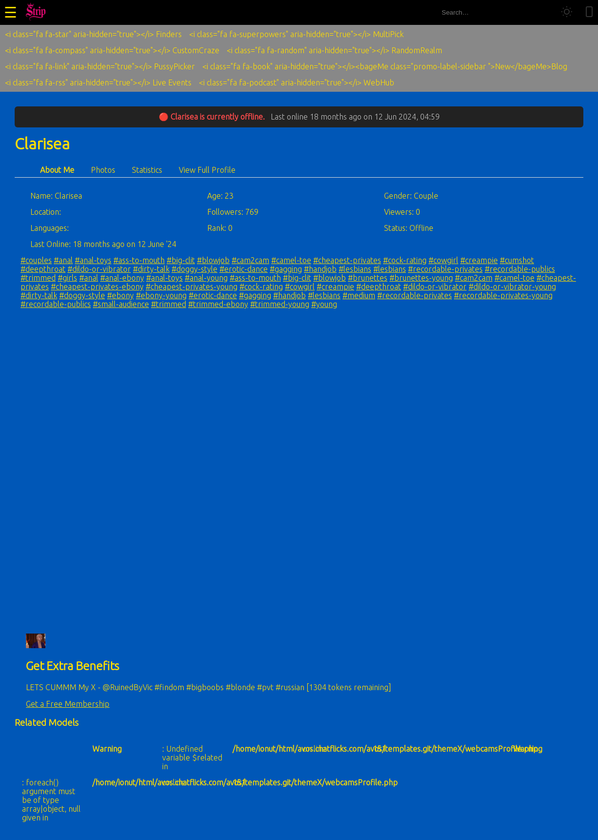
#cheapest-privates (347, 260)
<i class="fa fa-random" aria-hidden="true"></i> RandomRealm (334, 50)
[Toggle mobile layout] (589, 12)
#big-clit (181, 260)
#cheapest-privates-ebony (97, 286)
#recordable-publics (520, 269)
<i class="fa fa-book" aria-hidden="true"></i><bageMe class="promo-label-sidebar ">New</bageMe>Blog (384, 66)
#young (324, 304)
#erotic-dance (243, 269)
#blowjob (213, 260)
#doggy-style (194, 269)
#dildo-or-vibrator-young (512, 286)
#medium (358, 295)
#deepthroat (43, 269)
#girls (67, 277)
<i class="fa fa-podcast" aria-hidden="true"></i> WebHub (296, 82)
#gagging (286, 269)
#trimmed (38, 277)
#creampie (479, 260)
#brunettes (367, 277)
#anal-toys (93, 260)
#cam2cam (250, 260)
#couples (36, 260)
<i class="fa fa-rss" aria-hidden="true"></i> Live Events (98, 82)
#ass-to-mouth (139, 260)
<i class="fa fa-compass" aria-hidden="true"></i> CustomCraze (112, 50)
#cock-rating (405, 260)
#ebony (120, 295)
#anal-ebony (122, 277)
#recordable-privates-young (503, 295)
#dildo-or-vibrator (99, 269)
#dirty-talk (151, 269)
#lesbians (355, 269)
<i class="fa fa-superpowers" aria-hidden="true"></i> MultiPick (296, 34)
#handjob (320, 269)
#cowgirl (443, 260)
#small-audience (121, 304)
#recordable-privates (445, 269)
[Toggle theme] (567, 12)
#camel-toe (291, 260)
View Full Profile (207, 169)
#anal (63, 260)
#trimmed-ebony (218, 304)
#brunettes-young (421, 277)
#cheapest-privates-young (191, 286)
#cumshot (517, 260)
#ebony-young (161, 295)
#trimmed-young (279, 304)
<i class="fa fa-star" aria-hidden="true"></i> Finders (93, 34)
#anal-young (206, 277)
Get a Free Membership (67, 703)
